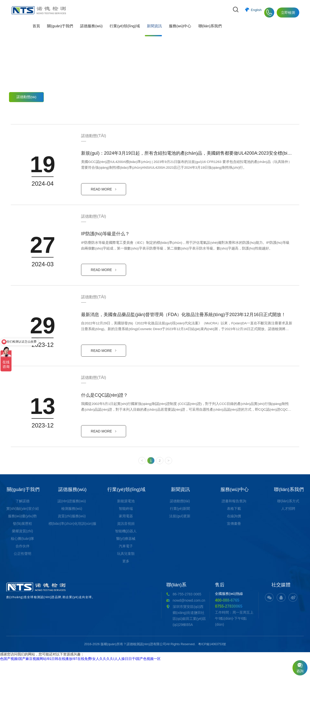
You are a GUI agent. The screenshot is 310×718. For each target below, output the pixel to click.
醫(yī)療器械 (125, 601)
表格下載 (234, 571)
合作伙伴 (23, 608)
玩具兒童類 (126, 616)
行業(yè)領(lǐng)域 (123, 31)
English (256, 13)
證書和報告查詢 (234, 563)
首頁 (36, 31)
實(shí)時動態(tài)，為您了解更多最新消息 (155, 75)
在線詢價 (234, 578)
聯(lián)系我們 (205, 31)
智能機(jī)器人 (126, 593)
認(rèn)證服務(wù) (72, 563)
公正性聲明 (22, 616)
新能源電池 (126, 563)
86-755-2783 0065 (106, 656)
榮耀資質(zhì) (22, 593)
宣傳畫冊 (234, 586)
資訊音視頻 (126, 586)
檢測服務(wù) (71, 571)
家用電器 (126, 578)
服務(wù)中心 (176, 31)
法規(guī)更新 (100, 96)
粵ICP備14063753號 (212, 701)
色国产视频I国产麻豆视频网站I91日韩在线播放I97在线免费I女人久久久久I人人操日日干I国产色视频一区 (80, 715)
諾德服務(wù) (90, 31)
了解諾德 (23, 563)
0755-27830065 (179, 669)
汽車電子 (126, 608)
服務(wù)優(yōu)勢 (22, 578)
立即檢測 (288, 13)
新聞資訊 (152, 31)
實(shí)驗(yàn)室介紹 (22, 571)
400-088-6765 (177, 662)
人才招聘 (288, 571)
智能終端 (126, 571)
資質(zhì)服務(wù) (72, 578)
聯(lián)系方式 (288, 563)
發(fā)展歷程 (22, 586)
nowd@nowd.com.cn (108, 662)
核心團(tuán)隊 (22, 601)
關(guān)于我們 (59, 31)
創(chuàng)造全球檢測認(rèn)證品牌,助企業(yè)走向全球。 (42, 654)
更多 (125, 623)
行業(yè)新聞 (63, 96)
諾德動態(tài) (26, 96)
